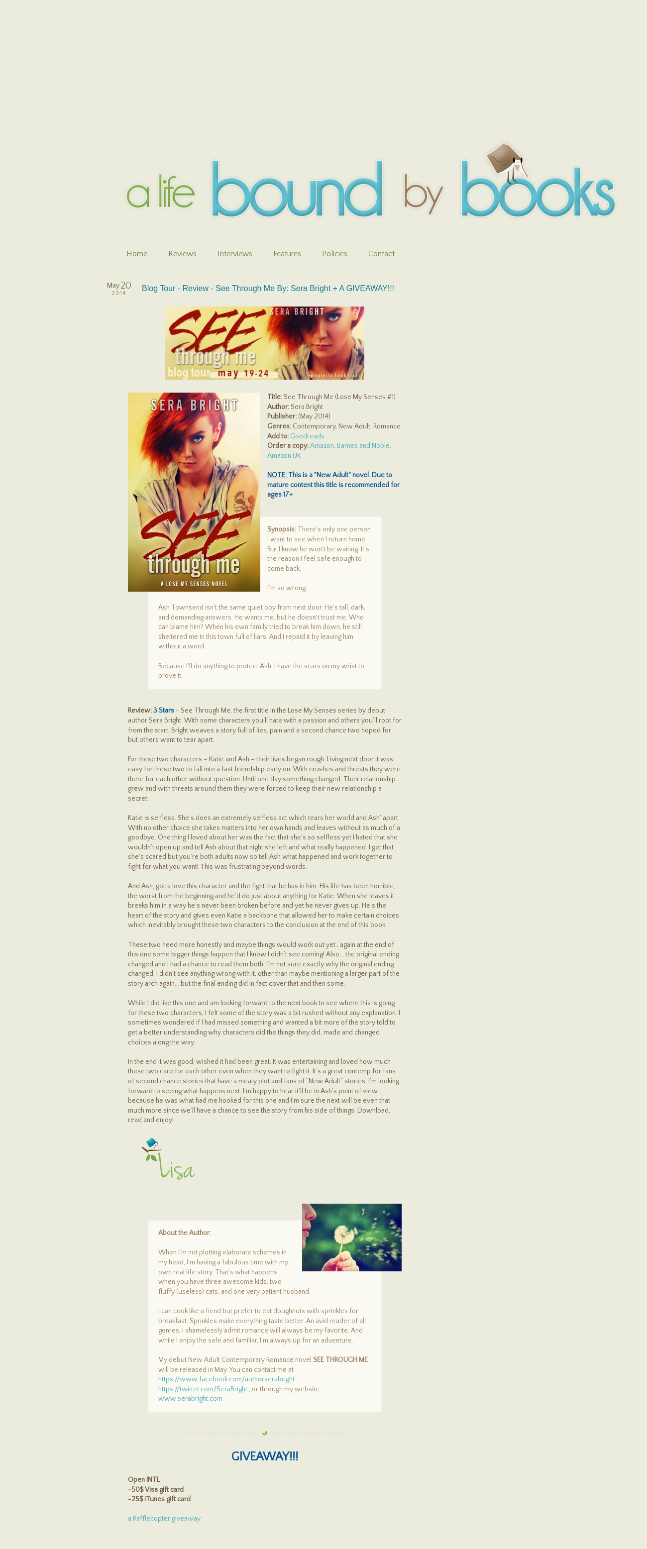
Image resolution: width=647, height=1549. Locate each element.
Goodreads (307, 436)
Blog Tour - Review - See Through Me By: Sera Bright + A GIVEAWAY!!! (268, 288)
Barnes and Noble (363, 446)
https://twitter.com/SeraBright (202, 1389)
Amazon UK (284, 456)
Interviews (234, 253)
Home (136, 253)
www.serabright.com (190, 1399)
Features (287, 253)
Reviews (182, 253)
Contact (381, 253)
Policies (334, 253)
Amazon (322, 446)
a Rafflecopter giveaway (164, 1519)
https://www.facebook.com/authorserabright (226, 1379)
